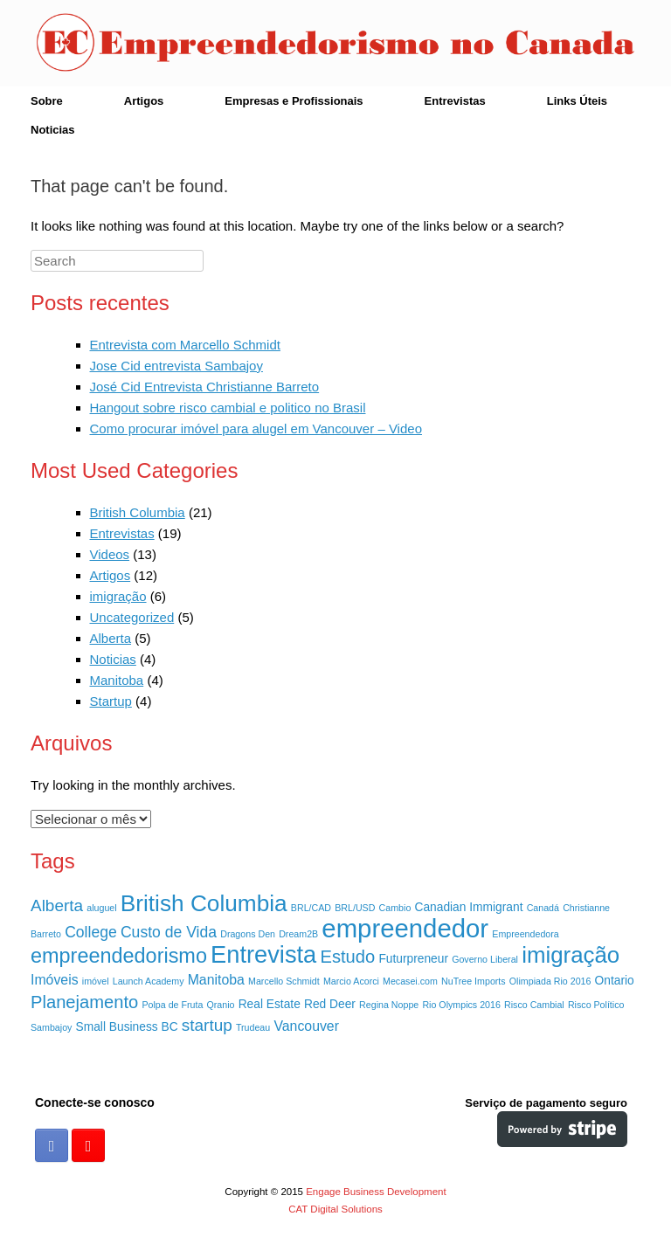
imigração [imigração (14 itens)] (570, 955)
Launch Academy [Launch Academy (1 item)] (148, 981)
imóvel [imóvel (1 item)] (95, 981)
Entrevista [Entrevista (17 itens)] (263, 954)
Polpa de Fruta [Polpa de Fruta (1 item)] (172, 1004)
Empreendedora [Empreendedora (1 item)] (525, 934)
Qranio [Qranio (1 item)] (221, 1004)
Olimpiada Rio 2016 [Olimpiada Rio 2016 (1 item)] (550, 981)
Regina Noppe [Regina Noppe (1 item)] (389, 1004)
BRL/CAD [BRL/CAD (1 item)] (311, 907)
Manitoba (117, 680)
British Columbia (137, 512)
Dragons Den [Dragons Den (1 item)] (247, 934)
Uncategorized (132, 617)
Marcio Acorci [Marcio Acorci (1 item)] (351, 981)
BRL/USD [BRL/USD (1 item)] (355, 907)
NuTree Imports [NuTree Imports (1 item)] (473, 981)
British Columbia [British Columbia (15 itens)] (204, 903)
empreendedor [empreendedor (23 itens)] (405, 928)
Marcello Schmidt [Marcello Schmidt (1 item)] (284, 981)
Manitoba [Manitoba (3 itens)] (216, 979)
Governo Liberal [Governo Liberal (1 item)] (485, 959)
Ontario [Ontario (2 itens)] (614, 980)
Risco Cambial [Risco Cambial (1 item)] (534, 1004)
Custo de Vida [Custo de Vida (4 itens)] (169, 932)
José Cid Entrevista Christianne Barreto (205, 386)
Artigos (144, 100)
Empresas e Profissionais (294, 100)
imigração (118, 596)
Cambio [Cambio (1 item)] (395, 907)
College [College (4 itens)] (91, 932)
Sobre (47, 100)
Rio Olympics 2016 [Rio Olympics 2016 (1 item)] (461, 1004)
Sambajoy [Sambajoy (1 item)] (51, 1027)
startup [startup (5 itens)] (207, 1025)
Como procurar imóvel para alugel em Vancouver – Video (256, 428)
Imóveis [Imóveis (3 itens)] (55, 979)
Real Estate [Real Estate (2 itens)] (270, 1004)
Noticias (53, 129)
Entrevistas (455, 100)
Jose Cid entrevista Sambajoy (176, 365)
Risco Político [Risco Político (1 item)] (596, 1004)
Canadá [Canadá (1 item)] (543, 907)
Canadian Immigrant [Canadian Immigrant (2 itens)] (469, 907)
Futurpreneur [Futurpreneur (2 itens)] (413, 958)
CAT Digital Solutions (335, 1209)
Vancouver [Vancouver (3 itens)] (306, 1026)
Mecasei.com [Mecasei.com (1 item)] (410, 981)
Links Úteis (577, 100)
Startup (111, 701)
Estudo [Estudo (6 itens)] (347, 956)
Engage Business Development (376, 1191)
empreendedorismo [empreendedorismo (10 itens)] (119, 955)
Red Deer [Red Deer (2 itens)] (330, 1004)
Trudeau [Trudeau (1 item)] (253, 1027)
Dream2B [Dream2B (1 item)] (298, 934)
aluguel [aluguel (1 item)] (101, 907)
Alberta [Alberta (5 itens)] (57, 905)
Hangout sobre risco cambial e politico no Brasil (228, 407)
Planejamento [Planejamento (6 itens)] (84, 1002)
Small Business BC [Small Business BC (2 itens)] (127, 1026)
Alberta (111, 638)
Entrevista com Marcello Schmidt (185, 344)
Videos (110, 554)
